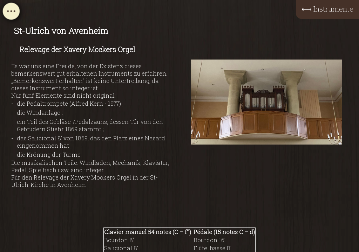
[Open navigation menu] (11, 13)
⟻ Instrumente (327, 8)
